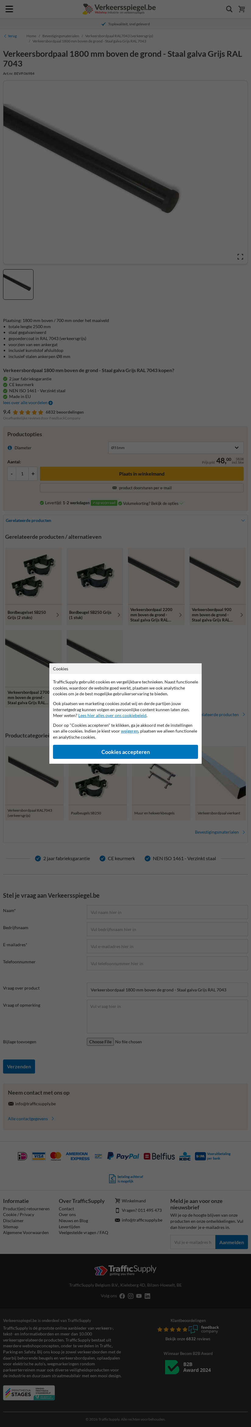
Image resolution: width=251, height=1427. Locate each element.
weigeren (129, 730)
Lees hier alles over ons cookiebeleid (112, 715)
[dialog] (125, 713)
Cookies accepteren (125, 752)
